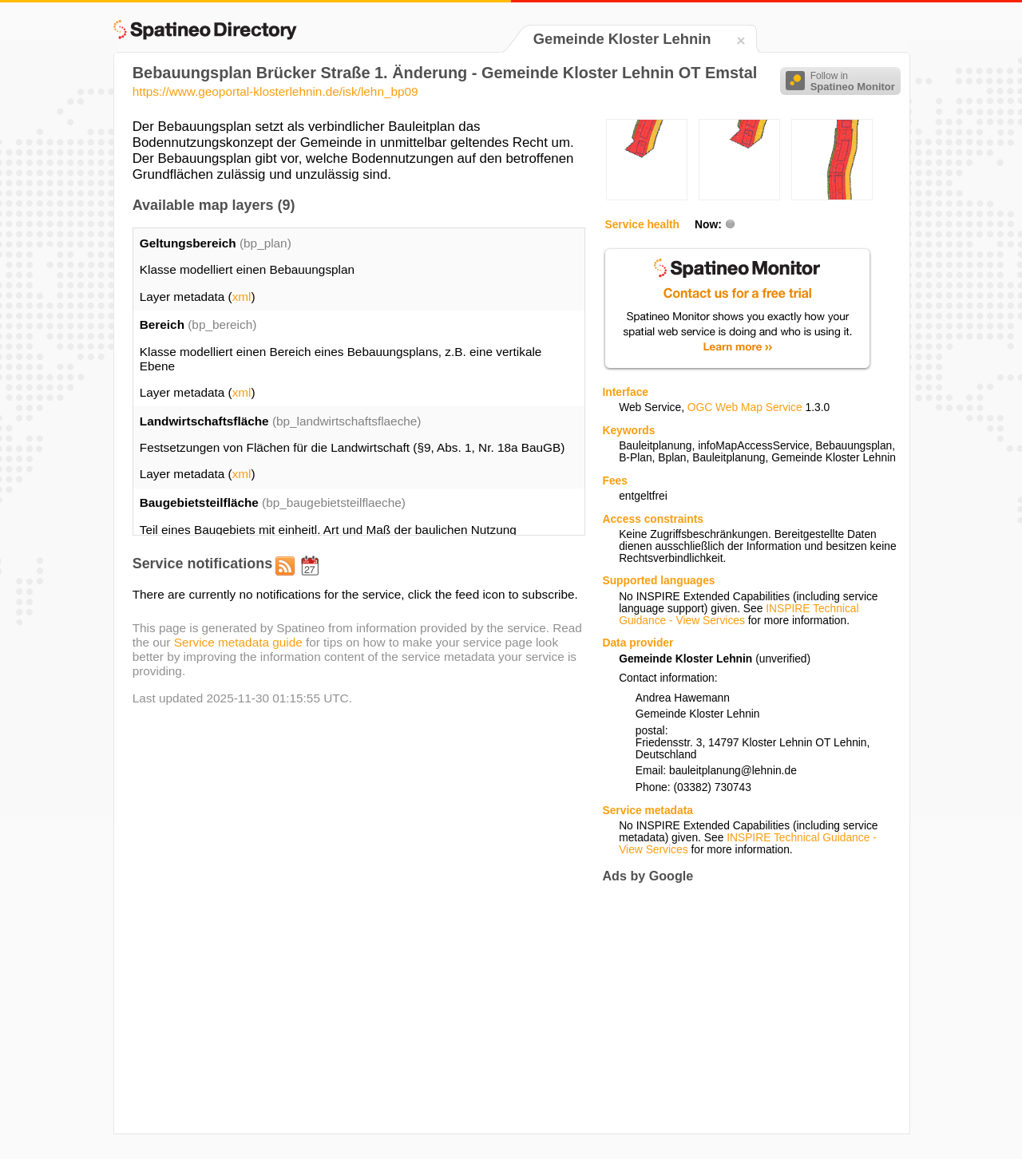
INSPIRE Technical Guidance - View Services (738, 615)
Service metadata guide (238, 642)
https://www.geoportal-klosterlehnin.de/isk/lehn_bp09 (275, 91)
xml (242, 296)
